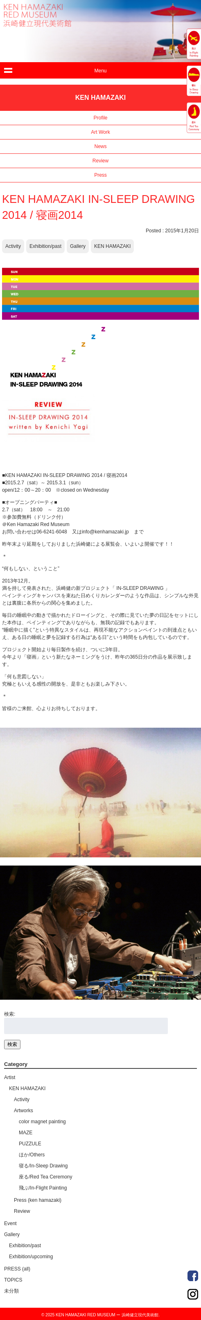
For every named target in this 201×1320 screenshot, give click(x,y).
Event (10, 1223)
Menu (100, 71)
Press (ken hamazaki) (37, 1200)
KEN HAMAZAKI (112, 246)
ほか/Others (32, 1155)
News (100, 146)
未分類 (11, 1291)
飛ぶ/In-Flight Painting (43, 1188)
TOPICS (13, 1280)
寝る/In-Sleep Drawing (43, 1166)
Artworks (23, 1110)
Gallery (78, 246)
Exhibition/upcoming (31, 1256)
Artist (9, 1077)
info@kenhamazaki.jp (105, 532)
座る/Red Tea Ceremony (45, 1177)
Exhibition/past (45, 246)
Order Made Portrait (192, 1276)
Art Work (100, 132)
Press (100, 175)
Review (100, 161)
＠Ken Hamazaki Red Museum (36, 524)
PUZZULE (30, 1144)
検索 (12, 1044)
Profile (100, 118)
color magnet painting (42, 1121)
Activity (13, 246)
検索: (9, 1014)
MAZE (25, 1133)
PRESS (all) (17, 1269)
